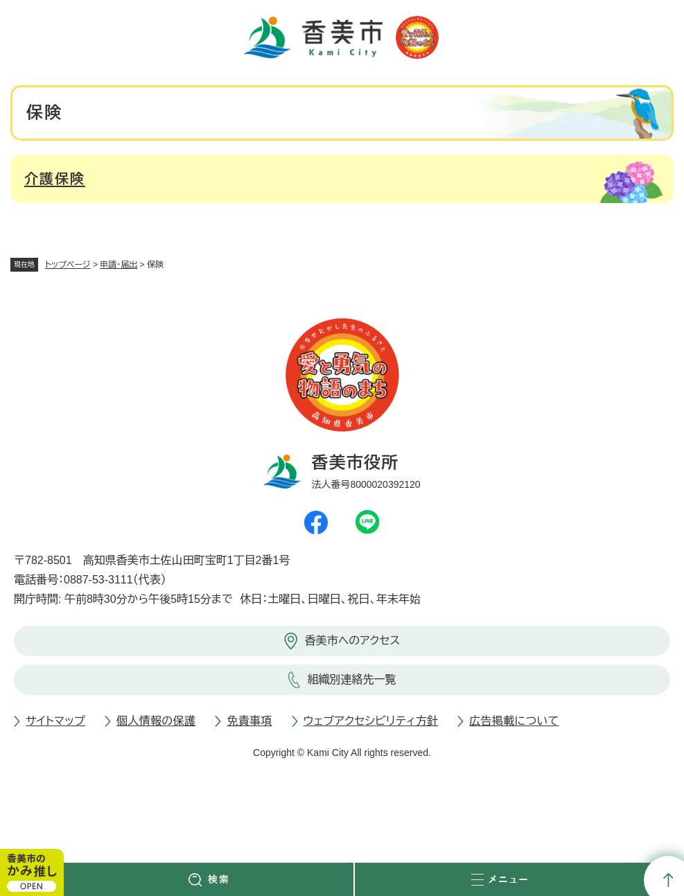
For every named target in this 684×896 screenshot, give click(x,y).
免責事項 (249, 721)
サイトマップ (55, 721)
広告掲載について (514, 721)
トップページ (68, 265)
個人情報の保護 (155, 721)
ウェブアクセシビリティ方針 (371, 721)
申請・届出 (118, 265)
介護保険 (54, 178)
